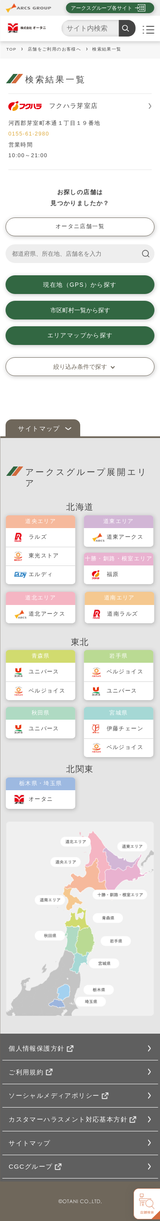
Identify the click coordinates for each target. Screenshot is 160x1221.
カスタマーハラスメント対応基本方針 (73, 1119)
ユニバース (44, 672)
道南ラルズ (122, 614)
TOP (11, 49)
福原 (113, 574)
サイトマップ (39, 428)
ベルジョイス (47, 691)
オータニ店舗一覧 (80, 226)
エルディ (41, 574)
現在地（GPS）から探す (79, 284)
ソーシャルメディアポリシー (58, 1095)
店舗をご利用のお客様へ (54, 49)
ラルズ (38, 537)
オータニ (41, 799)
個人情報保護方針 (41, 1048)
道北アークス (47, 614)
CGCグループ (35, 1166)
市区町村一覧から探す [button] (80, 310)
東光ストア (44, 556)
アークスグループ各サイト (101, 8)
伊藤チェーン (125, 729)
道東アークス (125, 537)
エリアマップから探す (80, 335)
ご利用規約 (30, 1072)
